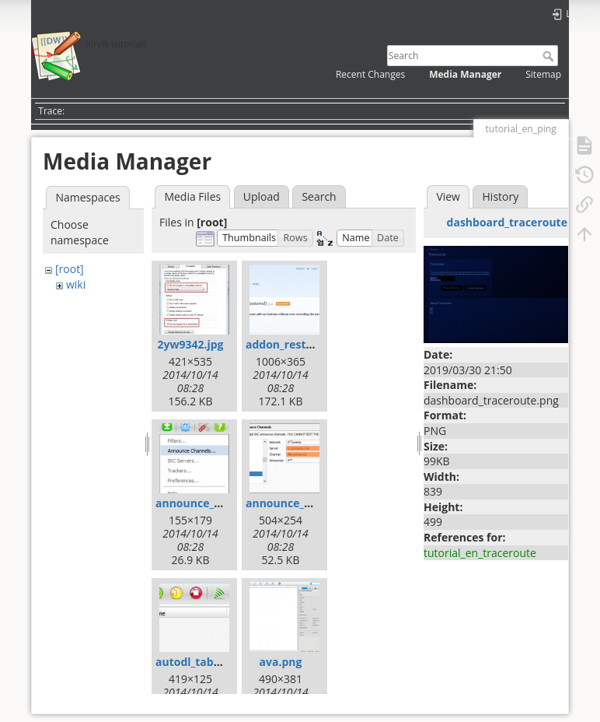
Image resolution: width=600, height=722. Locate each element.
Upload (261, 196)
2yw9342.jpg (190, 344)
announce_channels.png (220, 503)
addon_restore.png (296, 344)
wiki (75, 284)
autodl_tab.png (196, 661)
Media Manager (465, 74)
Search (549, 56)
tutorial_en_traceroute (480, 552)
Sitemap (543, 74)
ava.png (281, 661)
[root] (69, 268)
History (501, 196)
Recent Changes (370, 74)
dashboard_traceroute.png (519, 222)
